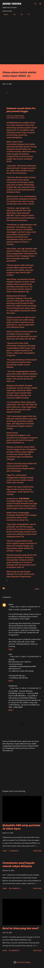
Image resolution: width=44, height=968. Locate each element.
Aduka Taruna (11, 3)
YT (27, 14)
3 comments (13, 851)
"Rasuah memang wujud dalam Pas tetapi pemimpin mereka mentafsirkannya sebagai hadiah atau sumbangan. (22, 467)
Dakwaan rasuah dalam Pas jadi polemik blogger (21, 110)
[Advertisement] (22, 39)
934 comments (14, 888)
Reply (11, 649)
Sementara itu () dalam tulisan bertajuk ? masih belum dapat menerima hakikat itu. (22, 503)
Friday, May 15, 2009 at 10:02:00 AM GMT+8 (25, 656)
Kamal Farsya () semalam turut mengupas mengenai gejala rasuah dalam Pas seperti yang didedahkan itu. (22, 437)
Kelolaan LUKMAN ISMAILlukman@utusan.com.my (16, 117)
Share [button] (37, 589)
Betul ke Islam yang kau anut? (20, 928)
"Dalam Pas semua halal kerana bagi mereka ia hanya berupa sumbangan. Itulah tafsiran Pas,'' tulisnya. (20, 490)
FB (20, 14)
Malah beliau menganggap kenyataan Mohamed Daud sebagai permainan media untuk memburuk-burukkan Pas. (22, 516)
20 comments (14, 950)
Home (4, 14)
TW (13, 14)
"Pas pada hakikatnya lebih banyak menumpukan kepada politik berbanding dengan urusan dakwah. (22, 363)
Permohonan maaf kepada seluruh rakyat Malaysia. (18, 864)
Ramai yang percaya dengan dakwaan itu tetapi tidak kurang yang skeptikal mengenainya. (20, 574)
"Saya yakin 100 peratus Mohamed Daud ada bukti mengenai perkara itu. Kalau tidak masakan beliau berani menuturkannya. (21, 169)
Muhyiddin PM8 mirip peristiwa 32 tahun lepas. (21, 827)
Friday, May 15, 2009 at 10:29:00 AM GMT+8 (25, 688)
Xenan (11, 604)
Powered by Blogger (22, 962)
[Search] (35, 3)
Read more (37, 851)
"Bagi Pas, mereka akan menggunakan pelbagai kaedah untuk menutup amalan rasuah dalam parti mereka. (20, 479)
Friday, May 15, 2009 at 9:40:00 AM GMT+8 (25, 607)
